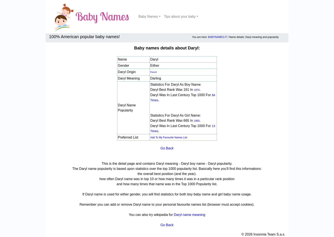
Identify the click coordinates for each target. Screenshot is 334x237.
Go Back (166, 148)
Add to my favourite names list (168, 137)
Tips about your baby (180, 16)
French (153, 72)
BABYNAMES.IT (217, 37)
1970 (197, 89)
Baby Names (148, 16)
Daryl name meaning (189, 215)
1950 (197, 120)
